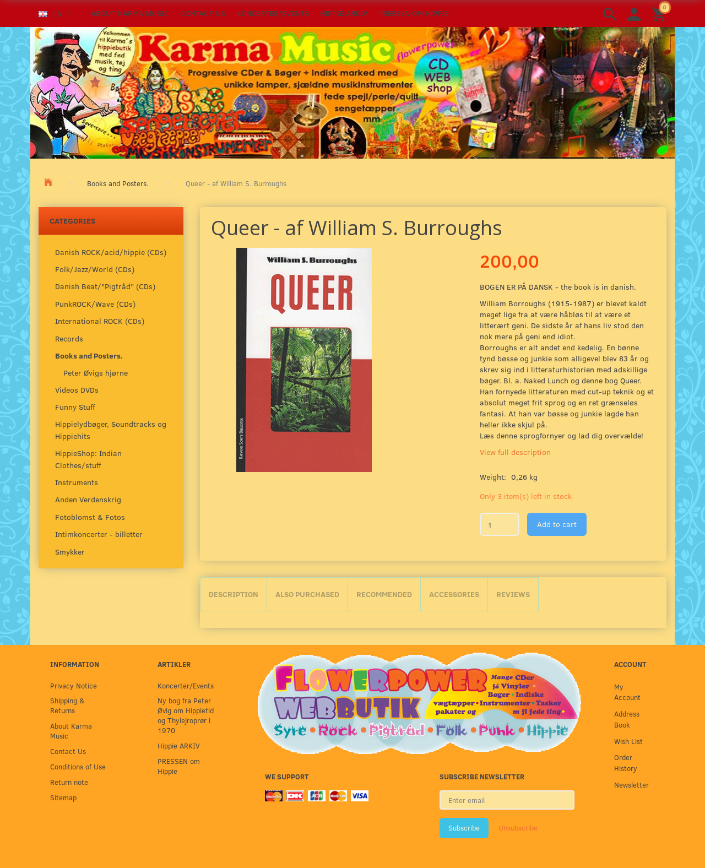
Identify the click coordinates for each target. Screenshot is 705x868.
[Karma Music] (352, 91)
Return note (69, 781)
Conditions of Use (78, 766)
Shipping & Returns (67, 705)
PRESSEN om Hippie (413, 13)
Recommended (384, 594)
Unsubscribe (518, 828)
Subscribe (464, 828)
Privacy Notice (73, 685)
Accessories (454, 594)
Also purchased (307, 594)
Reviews (513, 594)
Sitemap (63, 797)
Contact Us (202, 13)
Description (233, 594)
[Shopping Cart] (660, 13)
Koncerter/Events (272, 13)
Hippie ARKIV (343, 13)
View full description (515, 452)
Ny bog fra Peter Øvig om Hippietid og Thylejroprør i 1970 (186, 715)
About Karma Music (130, 13)
